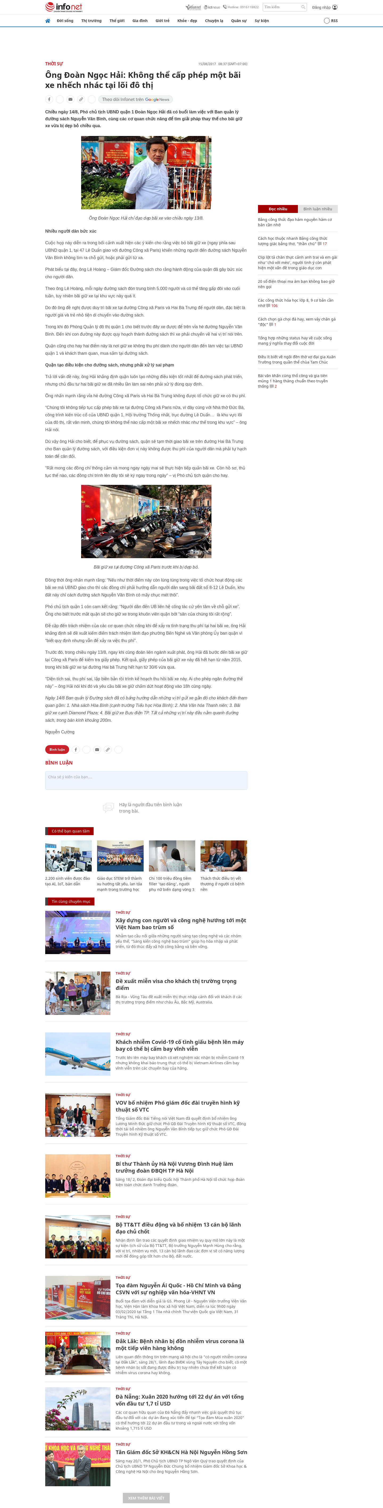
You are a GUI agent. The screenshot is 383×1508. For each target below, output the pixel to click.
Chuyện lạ (214, 20)
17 (322, 243)
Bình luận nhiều (317, 208)
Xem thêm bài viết (146, 1498)
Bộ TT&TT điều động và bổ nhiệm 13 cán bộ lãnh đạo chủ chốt (178, 1228)
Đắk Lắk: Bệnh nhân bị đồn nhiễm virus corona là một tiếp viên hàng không (180, 1345)
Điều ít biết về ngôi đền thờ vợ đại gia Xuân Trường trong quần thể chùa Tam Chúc (297, 359)
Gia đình (140, 20)
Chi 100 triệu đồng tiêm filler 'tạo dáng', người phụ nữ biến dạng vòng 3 (171, 884)
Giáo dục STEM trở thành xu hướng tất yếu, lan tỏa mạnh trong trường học (119, 884)
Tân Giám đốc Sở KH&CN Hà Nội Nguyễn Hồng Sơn (181, 1452)
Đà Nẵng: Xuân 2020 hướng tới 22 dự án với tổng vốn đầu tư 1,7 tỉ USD (180, 1400)
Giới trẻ (162, 20)
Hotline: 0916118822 (240, 7)
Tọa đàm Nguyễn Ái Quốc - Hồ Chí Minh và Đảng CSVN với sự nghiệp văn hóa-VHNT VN (178, 1289)
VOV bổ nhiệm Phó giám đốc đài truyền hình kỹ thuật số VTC (178, 1106)
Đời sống (65, 20)
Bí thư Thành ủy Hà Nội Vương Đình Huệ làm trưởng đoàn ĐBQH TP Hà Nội (174, 1167)
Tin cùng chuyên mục (71, 901)
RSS (331, 21)
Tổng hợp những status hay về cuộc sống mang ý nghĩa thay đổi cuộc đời (295, 340)
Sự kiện (262, 20)
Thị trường (91, 20)
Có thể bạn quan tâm (71, 831)
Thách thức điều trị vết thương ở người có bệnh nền (222, 884)
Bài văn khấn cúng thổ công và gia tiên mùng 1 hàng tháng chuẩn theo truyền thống (293, 381)
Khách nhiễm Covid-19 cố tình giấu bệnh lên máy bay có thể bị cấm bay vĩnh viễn (180, 1045)
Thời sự (54, 64)
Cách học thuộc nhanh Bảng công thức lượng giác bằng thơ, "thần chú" (292, 241)
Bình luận (57, 749)
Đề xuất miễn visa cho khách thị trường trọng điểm (176, 984)
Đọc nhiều (278, 208)
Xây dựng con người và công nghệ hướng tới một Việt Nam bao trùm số (181, 924)
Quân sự (239, 20)
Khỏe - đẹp (187, 20)
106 (272, 305)
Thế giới (117, 20)
